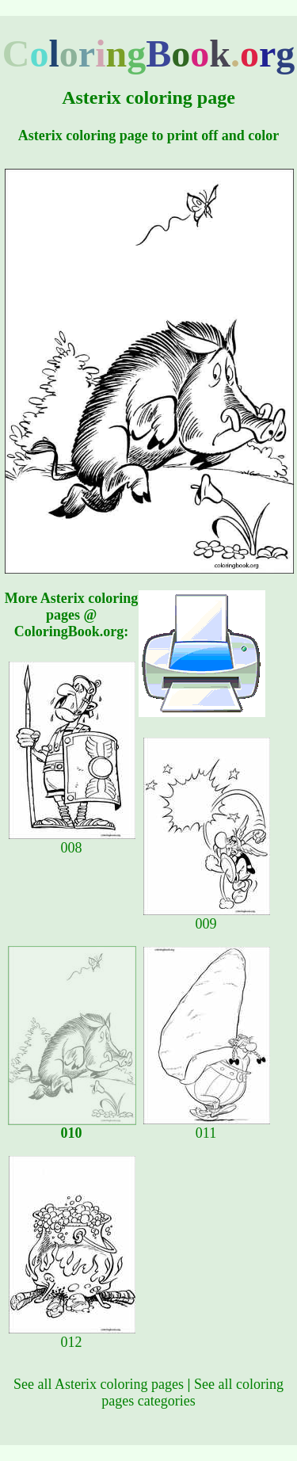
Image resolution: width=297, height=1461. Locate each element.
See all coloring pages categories (192, 1392)
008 (72, 841)
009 (207, 917)
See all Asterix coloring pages (98, 1384)
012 (72, 1336)
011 (207, 1126)
